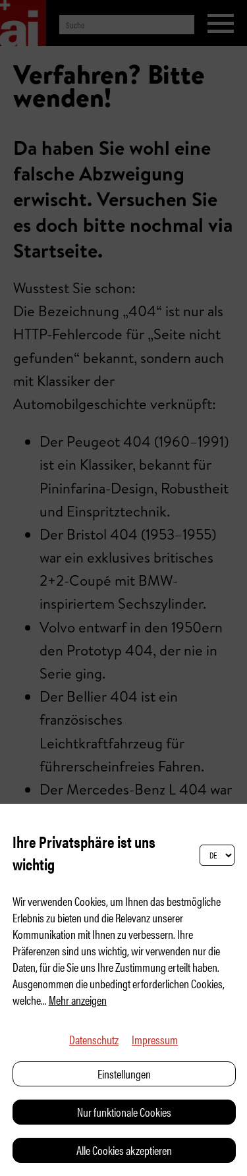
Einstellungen (124, 1073)
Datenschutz (94, 1039)
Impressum (155, 1039)
